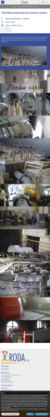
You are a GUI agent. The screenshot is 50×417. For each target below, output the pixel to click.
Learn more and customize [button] (10, 414)
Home (14, 6)
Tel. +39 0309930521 (6, 376)
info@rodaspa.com (5, 379)
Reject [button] (30, 414)
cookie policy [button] (16, 406)
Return (6, 29)
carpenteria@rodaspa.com (7, 390)
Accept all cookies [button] (41, 414)
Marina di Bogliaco (5, 368)
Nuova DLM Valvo (5, 369)
